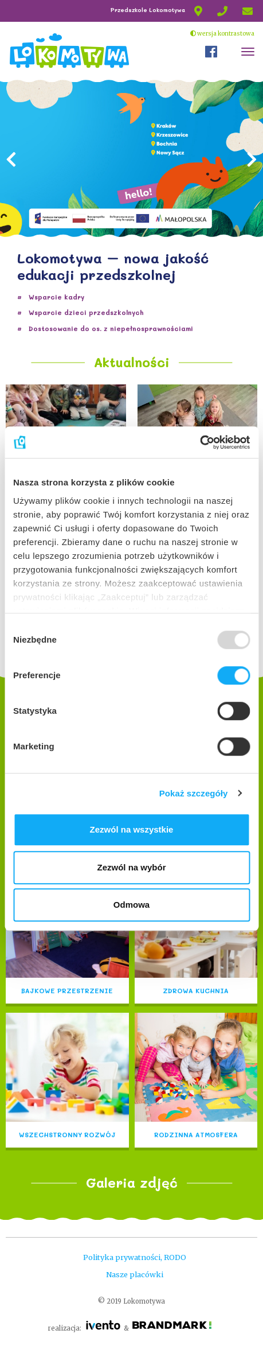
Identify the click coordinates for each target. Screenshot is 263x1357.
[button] (11, 207)
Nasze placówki (134, 1274)
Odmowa (131, 904)
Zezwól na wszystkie (132, 829)
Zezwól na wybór (131, 867)
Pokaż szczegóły (193, 793)
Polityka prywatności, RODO (134, 1257)
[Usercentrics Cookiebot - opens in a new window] (200, 442)
